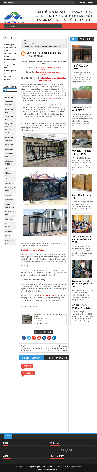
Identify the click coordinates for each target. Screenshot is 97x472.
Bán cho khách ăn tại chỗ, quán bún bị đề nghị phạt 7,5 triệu (82, 283)
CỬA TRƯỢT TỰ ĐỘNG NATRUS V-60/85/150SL (81, 306)
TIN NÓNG (8, 231)
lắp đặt (41, 295)
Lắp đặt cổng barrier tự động (33, 250)
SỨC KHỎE (9, 219)
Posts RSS (42, 470)
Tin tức (7, 235)
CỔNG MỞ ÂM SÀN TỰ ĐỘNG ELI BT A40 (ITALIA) (81, 152)
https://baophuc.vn (49, 78)
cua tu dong (9, 144)
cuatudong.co (9, 45)
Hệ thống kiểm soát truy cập (10, 176)
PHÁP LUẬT (9, 200)
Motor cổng (9, 183)
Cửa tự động (9, 149)
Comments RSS (53, 470)
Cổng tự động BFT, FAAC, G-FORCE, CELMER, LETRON (48, 467)
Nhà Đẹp (8, 195)
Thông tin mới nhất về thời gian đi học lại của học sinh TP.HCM (81, 239)
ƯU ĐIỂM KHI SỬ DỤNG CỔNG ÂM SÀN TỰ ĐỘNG (82, 108)
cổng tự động (50, 98)
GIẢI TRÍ (7, 168)
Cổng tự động (29, 43)
